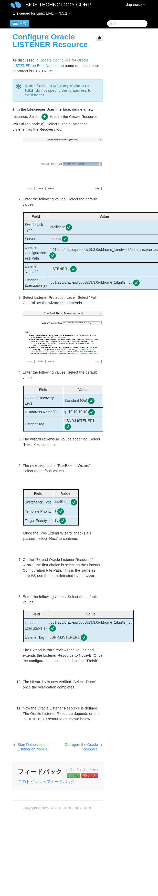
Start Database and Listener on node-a (33, 747)
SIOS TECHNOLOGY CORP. (58, 4)
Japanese (135, 5)
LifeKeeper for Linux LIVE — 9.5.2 (41, 13)
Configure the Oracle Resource (81, 747)
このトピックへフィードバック (46, 781)
